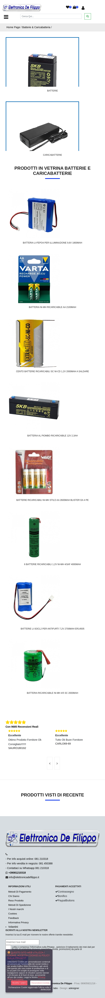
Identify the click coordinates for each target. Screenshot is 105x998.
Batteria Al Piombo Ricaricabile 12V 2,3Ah (52, 435)
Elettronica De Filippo (60, 983)
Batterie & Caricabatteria (36, 27)
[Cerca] (51, 16)
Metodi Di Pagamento (19, 891)
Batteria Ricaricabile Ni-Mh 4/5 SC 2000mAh (52, 693)
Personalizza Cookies (40, 983)
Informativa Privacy (18, 922)
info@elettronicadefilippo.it (24, 877)
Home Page (13, 27)
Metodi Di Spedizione (19, 905)
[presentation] (49, 763)
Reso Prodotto (16, 900)
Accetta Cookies (19, 983)
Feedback (13, 918)
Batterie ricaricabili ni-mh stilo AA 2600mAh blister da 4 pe (52, 500)
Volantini (13, 926)
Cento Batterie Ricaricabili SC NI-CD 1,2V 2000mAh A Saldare (52, 371)
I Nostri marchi (16, 909)
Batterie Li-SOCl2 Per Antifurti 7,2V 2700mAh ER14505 (52, 628)
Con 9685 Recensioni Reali (22, 726)
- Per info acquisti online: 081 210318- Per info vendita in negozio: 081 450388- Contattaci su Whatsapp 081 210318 (29, 863)
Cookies (12, 913)
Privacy (50, 947)
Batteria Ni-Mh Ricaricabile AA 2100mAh (52, 307)
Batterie (52, 90)
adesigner (74, 988)
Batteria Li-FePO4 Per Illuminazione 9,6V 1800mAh (52, 242)
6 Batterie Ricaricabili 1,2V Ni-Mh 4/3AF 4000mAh (52, 564)
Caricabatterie (52, 155)
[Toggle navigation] (6, 17)
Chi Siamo (13, 896)
